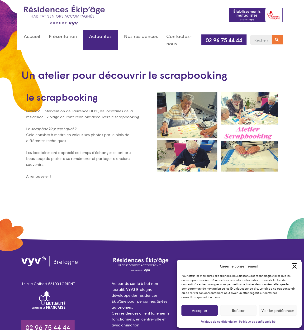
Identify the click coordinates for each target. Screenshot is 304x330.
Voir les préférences (277, 310)
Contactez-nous (179, 40)
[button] (294, 265)
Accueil (32, 36)
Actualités (100, 36)
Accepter (199, 310)
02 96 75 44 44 (224, 40)
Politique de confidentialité (218, 321)
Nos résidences (141, 36)
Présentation (63, 36)
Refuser (238, 310)
